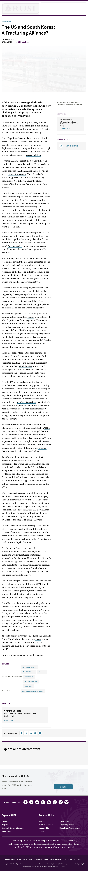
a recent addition (33, 161)
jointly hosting (10, 366)
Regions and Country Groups (12, 665)
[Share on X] (28, 722)
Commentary (7, 21)
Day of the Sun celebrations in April (31, 492)
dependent (45, 304)
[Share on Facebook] (24, 722)
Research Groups (8, 680)
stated (21, 388)
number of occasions (21, 401)
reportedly (14, 340)
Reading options (64, 145)
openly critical (17, 177)
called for (38, 268)
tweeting (32, 447)
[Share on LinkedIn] (33, 722)
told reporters (33, 522)
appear (29, 316)
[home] (20, 9)
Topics (4, 656)
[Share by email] (37, 722)
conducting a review (11, 180)
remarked (17, 506)
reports (14, 167)
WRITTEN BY (62, 120)
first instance (7, 503)
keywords (7, 653)
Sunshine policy (9, 245)
